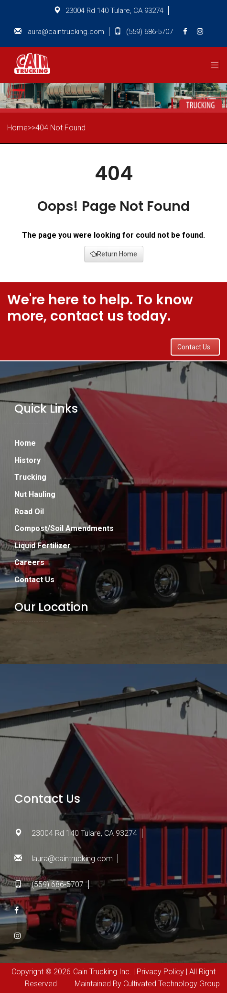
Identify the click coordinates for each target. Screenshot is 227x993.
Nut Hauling (34, 494)
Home (25, 443)
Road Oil (29, 511)
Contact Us (195, 347)
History (27, 460)
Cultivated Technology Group (171, 983)
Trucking (30, 477)
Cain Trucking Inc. (102, 971)
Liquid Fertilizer (42, 545)
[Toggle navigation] (215, 65)
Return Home (113, 254)
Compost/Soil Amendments (64, 528)
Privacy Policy (160, 971)
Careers (29, 562)
